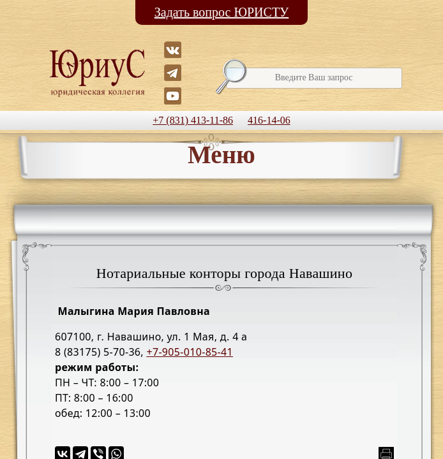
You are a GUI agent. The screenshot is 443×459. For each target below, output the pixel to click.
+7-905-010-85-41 (189, 352)
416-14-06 (269, 120)
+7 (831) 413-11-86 (193, 120)
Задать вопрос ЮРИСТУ (221, 12)
